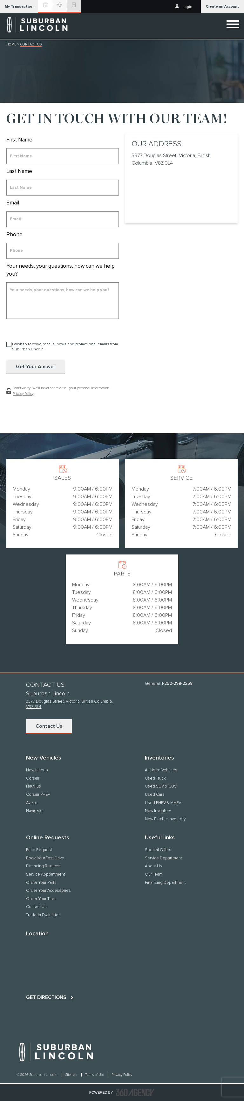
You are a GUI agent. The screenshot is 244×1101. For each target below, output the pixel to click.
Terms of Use (95, 1075)
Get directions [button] (46, 997)
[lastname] (62, 188)
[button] (19, 6)
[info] (62, 300)
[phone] (62, 251)
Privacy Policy (23, 394)
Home (11, 44)
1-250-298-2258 (177, 684)
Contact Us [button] (49, 726)
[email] (62, 219)
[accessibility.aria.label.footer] (135, 1092)
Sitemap (71, 1075)
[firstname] (62, 156)
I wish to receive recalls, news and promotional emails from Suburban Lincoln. (65, 346)
